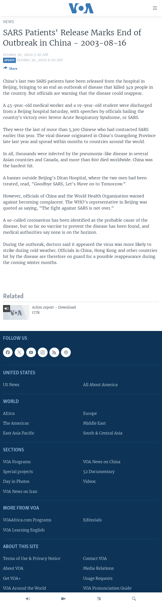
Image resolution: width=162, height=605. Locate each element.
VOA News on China (101, 461)
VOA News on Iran (20, 491)
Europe (90, 413)
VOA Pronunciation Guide (107, 588)
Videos (89, 481)
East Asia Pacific (19, 433)
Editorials (92, 520)
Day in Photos (16, 481)
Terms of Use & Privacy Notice (31, 558)
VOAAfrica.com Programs (27, 520)
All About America (100, 384)
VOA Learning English (24, 529)
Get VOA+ (12, 578)
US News (11, 384)
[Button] (10, 69)
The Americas (16, 423)
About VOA (13, 568)
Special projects (18, 471)
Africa (9, 413)
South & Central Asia (102, 433)
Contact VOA (95, 558)
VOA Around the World (24, 588)
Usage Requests (98, 578)
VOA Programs (17, 461)
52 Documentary (99, 471)
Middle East (94, 423)
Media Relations (98, 568)
